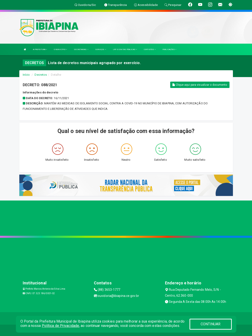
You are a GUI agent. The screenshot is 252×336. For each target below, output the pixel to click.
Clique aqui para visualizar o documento (199, 84)
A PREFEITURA (40, 49)
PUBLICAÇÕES (169, 49)
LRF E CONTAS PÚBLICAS (125, 49)
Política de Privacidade (60, 325)
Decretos (41, 74)
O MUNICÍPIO (60, 49)
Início (26, 74)
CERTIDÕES (150, 49)
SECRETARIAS (81, 49)
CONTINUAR (211, 324)
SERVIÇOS (100, 49)
